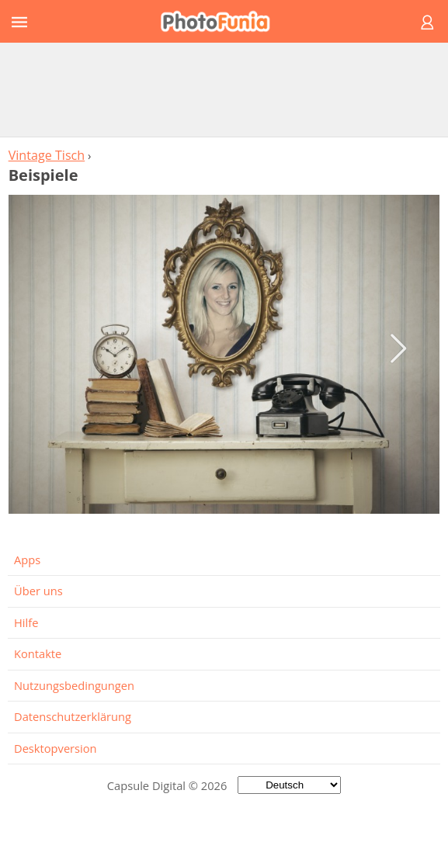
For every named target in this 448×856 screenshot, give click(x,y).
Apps (27, 559)
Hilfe (26, 622)
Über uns (38, 590)
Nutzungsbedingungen (74, 685)
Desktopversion (55, 748)
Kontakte (37, 653)
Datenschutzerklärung (72, 716)
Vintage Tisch (47, 155)
